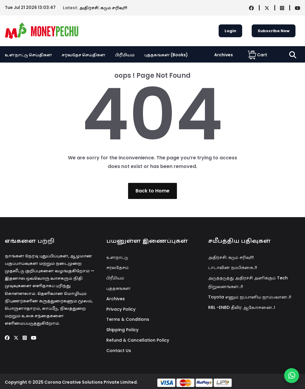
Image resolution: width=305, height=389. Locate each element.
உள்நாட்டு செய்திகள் (28, 55)
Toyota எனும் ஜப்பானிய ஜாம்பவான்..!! (249, 297)
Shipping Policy (122, 330)
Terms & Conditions (127, 319)
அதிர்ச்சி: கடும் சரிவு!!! (53, 8)
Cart (257, 55)
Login (230, 31)
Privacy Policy (121, 309)
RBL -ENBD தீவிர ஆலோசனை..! (241, 307)
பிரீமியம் (125, 55)
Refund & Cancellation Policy (137, 340)
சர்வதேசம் (117, 267)
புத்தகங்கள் (118, 288)
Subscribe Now (274, 31)
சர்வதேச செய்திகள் (83, 55)
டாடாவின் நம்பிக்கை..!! (232, 267)
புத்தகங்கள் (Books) (166, 55)
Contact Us (118, 351)
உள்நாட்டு (117, 257)
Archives (223, 55)
